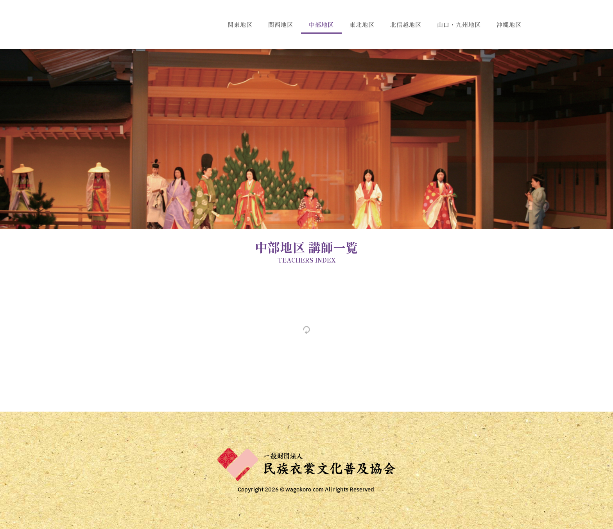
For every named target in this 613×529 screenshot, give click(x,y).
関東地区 (240, 24)
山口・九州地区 (459, 24)
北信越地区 (405, 24)
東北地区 (362, 24)
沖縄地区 (509, 24)
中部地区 (321, 24)
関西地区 (280, 24)
